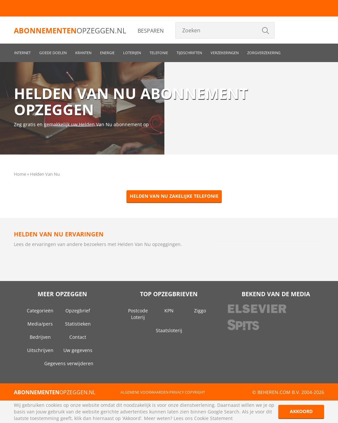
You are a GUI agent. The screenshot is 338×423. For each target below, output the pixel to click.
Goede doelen (53, 52)
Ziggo (200, 310)
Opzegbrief (77, 310)
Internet (22, 52)
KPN (169, 310)
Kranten (83, 52)
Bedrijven (40, 337)
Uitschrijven (40, 350)
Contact (77, 337)
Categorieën (40, 310)
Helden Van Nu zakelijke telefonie (174, 196)
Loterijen (132, 52)
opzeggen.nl (70, 30)
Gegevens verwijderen (68, 363)
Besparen (151, 30)
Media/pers (40, 324)
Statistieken (78, 324)
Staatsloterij (169, 330)
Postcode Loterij (138, 313)
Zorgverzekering (264, 52)
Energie (107, 52)
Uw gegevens (77, 350)
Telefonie (159, 52)
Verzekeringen (225, 52)
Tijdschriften (189, 52)
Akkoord (301, 411)
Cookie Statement (213, 418)
